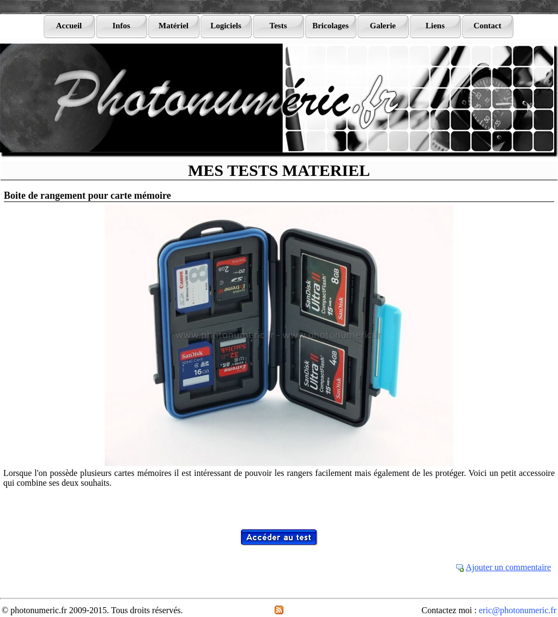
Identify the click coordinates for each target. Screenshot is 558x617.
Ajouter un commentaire (508, 567)
